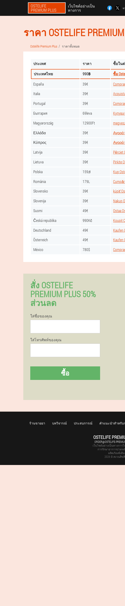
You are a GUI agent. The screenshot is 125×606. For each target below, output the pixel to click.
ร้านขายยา (37, 423)
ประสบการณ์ (83, 423)
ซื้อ (65, 373)
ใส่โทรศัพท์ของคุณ (45, 340)
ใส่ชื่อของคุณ (41, 316)
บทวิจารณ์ (59, 423)
